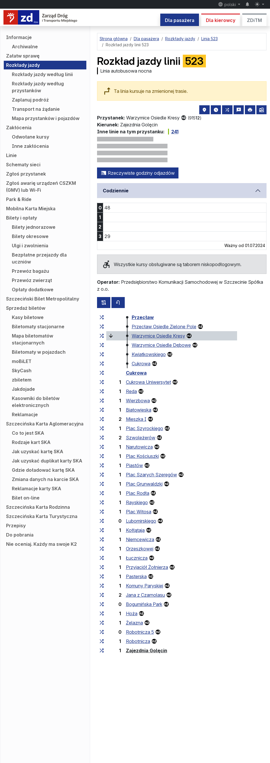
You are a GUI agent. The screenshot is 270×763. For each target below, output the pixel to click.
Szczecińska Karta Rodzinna (38, 507)
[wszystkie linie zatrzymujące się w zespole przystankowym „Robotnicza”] (102, 641)
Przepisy (16, 525)
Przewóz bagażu (30, 271)
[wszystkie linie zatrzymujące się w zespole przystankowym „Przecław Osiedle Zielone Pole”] (102, 326)
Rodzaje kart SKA (31, 442)
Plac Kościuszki (142, 456)
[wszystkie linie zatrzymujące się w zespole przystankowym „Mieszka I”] (102, 419)
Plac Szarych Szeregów (151, 475)
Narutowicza (139, 447)
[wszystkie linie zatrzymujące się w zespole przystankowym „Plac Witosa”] (102, 512)
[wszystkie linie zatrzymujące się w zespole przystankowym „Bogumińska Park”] (102, 604)
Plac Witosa (138, 512)
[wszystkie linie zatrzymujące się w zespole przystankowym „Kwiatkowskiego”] (102, 354)
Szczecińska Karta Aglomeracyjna (44, 424)
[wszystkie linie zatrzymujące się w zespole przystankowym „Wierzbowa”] (102, 400)
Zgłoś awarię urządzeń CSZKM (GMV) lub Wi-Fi (41, 186)
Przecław (143, 317)
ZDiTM (254, 20)
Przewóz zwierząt (32, 280)
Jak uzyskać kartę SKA (37, 451)
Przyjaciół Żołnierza (147, 567)
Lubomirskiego (141, 521)
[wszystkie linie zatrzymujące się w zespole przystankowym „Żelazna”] (102, 623)
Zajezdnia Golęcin (146, 650)
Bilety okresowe (30, 236)
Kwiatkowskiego (149, 354)
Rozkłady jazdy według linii (42, 74)
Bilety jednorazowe (33, 227)
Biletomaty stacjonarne (38, 326)
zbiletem (21, 380)
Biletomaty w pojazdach (39, 352)
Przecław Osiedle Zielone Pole (164, 326)
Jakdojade (23, 389)
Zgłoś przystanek (26, 174)
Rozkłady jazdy (23, 65)
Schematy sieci (23, 164)
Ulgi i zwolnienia (30, 245)
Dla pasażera (179, 20)
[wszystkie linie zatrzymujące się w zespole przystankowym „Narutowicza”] (102, 447)
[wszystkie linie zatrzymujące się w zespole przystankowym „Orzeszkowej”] (102, 549)
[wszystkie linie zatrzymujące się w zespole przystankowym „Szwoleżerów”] (102, 438)
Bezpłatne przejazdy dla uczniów (39, 258)
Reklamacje (25, 414)
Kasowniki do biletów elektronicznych (35, 401)
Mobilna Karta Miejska (30, 208)
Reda (131, 391)
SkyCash (21, 370)
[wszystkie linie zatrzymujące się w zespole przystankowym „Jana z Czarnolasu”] (102, 595)
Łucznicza (137, 558)
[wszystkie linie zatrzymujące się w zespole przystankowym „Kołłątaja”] (102, 530)
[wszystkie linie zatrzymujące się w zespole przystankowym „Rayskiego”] (102, 502)
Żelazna (134, 623)
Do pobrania (19, 535)
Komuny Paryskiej (144, 586)
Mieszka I (136, 419)
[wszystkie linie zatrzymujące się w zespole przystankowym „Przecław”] (102, 317)
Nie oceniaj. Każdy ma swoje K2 (41, 544)
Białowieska (138, 410)
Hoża (131, 613)
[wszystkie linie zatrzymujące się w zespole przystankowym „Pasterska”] (102, 576)
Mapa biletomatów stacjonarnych (32, 339)
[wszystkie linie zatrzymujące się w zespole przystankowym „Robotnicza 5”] (102, 632)
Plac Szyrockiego (144, 428)
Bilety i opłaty (21, 218)
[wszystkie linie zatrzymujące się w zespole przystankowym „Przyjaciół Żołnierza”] (102, 567)
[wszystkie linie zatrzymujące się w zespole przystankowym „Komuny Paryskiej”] (102, 586)
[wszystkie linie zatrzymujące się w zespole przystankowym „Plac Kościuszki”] (102, 456)
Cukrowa (141, 363)
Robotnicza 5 (140, 632)
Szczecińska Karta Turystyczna (41, 516)
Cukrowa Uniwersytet (148, 382)
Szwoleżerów (140, 438)
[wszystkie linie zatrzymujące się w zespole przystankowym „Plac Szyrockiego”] (102, 428)
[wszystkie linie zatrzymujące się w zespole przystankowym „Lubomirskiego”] (102, 521)
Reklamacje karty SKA (36, 488)
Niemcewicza (140, 539)
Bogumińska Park (144, 604)
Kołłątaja (135, 530)
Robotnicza (138, 641)
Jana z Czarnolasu (145, 595)
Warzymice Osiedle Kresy (158, 336)
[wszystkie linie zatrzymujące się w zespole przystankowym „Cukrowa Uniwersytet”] (102, 382)
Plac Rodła (137, 493)
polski (227, 4)
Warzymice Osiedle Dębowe (161, 345)
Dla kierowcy (220, 20)
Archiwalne (25, 46)
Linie (11, 155)
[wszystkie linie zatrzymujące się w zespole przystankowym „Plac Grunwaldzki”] (102, 484)
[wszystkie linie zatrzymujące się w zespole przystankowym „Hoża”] (102, 613)
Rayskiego (137, 502)
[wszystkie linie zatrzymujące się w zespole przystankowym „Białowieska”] (102, 410)
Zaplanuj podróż (30, 100)
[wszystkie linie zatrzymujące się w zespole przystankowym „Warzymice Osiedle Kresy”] (102, 336)
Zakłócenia (18, 127)
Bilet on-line (26, 498)
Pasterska (136, 576)
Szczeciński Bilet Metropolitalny (42, 299)
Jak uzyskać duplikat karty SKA (47, 461)
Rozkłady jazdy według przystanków (38, 87)
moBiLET (21, 361)
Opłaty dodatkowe (32, 289)
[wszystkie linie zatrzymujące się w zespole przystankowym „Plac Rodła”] (102, 493)
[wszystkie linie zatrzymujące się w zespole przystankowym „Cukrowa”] (102, 363)
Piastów (134, 465)
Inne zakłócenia (30, 146)
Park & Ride (18, 199)
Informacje (19, 37)
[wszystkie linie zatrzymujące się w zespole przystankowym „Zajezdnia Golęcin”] (102, 650)
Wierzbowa (138, 400)
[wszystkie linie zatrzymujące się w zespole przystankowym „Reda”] (102, 391)
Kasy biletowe (28, 317)
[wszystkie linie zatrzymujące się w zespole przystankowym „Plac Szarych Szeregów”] (102, 475)
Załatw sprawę (23, 56)
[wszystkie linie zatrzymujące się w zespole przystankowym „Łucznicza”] (102, 558)
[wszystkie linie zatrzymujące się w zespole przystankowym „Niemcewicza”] (102, 539)
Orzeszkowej (139, 549)
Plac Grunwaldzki (144, 484)
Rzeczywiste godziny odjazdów (138, 173)
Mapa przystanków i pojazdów (45, 118)
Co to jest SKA (28, 433)
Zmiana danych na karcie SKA (45, 479)
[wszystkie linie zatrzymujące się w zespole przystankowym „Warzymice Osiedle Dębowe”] (102, 345)
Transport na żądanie (36, 109)
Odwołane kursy (30, 137)
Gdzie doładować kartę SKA (43, 470)
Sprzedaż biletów (25, 308)
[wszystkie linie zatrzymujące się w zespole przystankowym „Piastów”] (102, 465)
